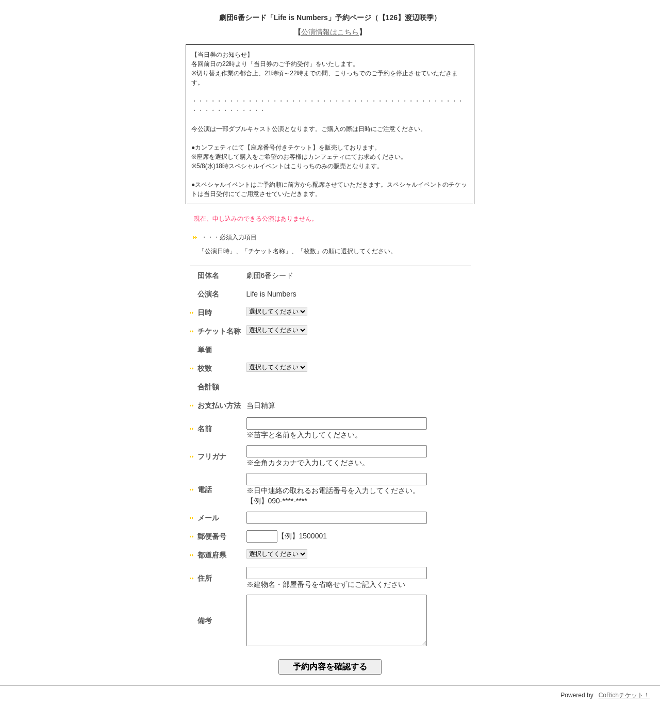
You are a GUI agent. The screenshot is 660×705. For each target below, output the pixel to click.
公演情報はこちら (330, 32)
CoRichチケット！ (624, 695)
